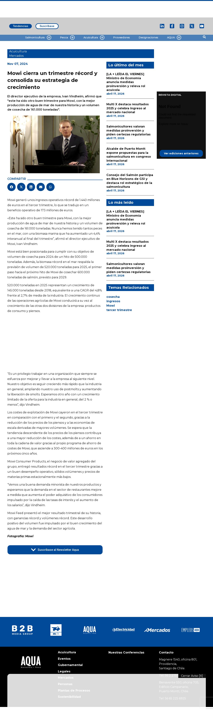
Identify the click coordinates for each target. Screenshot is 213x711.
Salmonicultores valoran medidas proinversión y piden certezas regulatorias (128, 130)
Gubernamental (70, 665)
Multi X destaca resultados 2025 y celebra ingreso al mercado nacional (127, 108)
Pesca (67, 37)
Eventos (64, 658)
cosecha (113, 297)
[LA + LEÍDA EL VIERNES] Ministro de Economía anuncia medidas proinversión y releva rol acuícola (125, 82)
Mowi (110, 305)
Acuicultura (94, 37)
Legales (64, 671)
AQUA (174, 37)
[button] (11, 187)
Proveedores (121, 37)
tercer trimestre (119, 310)
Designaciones (148, 37)
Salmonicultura (38, 37)
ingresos (113, 301)
